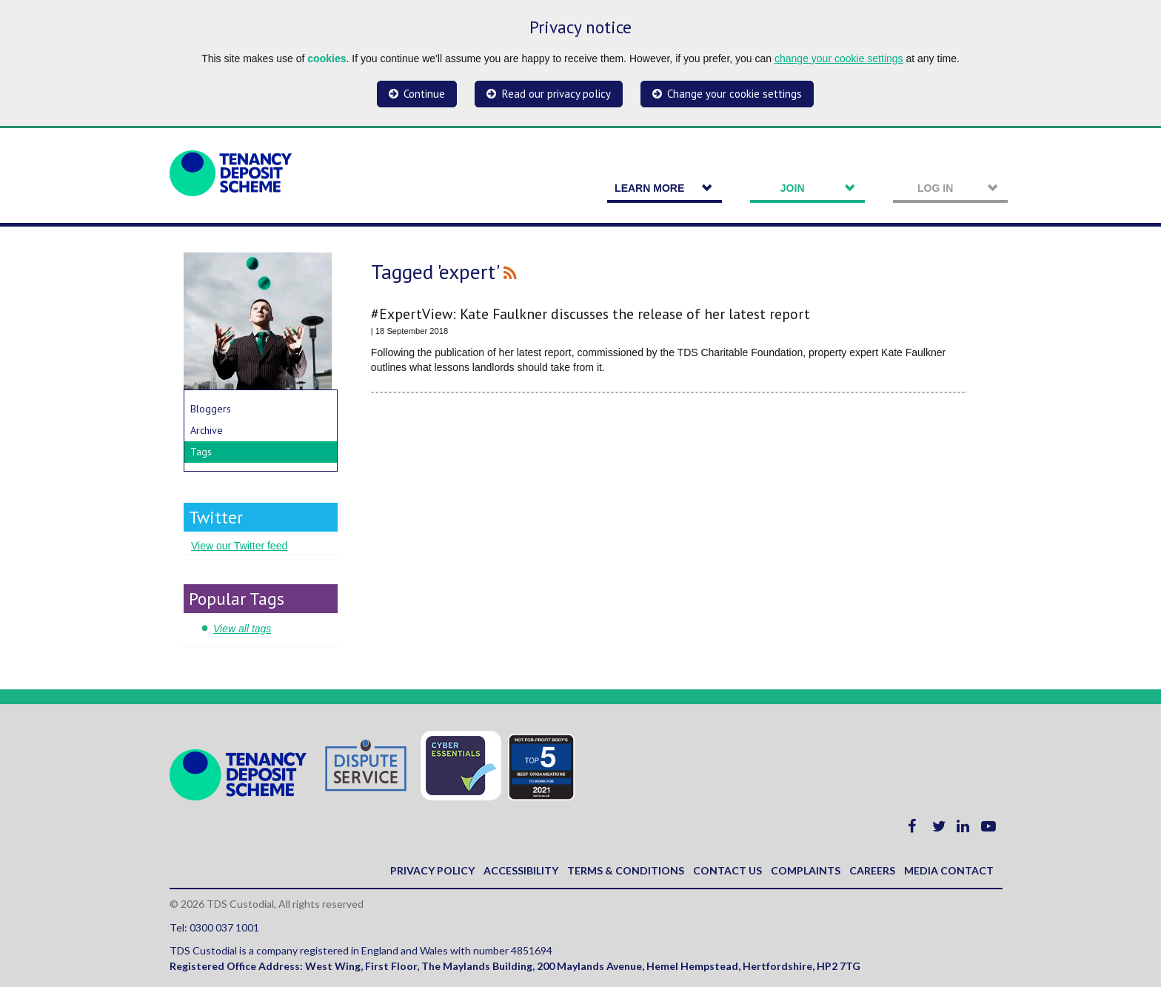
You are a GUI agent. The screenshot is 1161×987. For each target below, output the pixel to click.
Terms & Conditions (625, 870)
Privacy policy (432, 870)
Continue (424, 94)
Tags (201, 451)
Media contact (949, 870)
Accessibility (521, 870)
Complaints (805, 870)
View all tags (242, 629)
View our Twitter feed (239, 546)
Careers (872, 870)
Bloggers (210, 408)
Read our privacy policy (556, 94)
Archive (206, 430)
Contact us (727, 870)
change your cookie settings (838, 58)
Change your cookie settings (734, 94)
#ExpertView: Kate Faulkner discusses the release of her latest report (590, 313)
